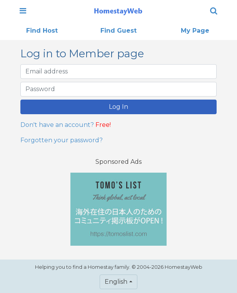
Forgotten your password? (61, 140)
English (116, 281)
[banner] (118, 10)
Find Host (42, 30)
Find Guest (118, 30)
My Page (195, 30)
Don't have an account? (57, 124)
